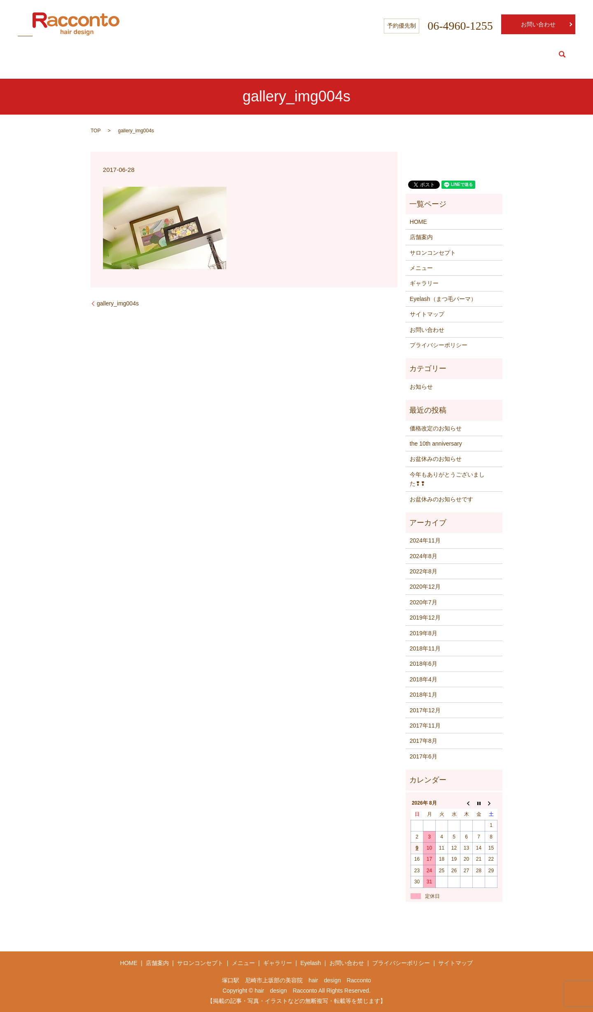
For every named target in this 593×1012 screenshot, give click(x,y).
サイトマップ (427, 314)
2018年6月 (423, 663)
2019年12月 (425, 617)
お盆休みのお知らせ (436, 459)
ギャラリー (424, 283)
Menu (500, 54)
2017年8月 (423, 740)
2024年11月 (425, 540)
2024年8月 (423, 556)
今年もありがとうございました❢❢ (447, 479)
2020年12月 (425, 586)
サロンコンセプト (433, 252)
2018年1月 (423, 694)
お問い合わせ (538, 24)
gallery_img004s (118, 303)
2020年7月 (423, 602)
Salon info (431, 54)
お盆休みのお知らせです (441, 499)
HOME (396, 54)
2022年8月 (423, 571)
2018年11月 (425, 648)
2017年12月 (425, 710)
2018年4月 (423, 679)
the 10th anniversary (436, 443)
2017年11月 (425, 725)
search (562, 54)
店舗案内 (421, 237)
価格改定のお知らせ (436, 428)
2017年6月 (423, 756)
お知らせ (421, 386)
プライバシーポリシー (438, 345)
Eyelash (532, 54)
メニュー (421, 268)
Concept (468, 54)
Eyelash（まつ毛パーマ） (443, 299)
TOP (95, 131)
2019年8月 (423, 633)
